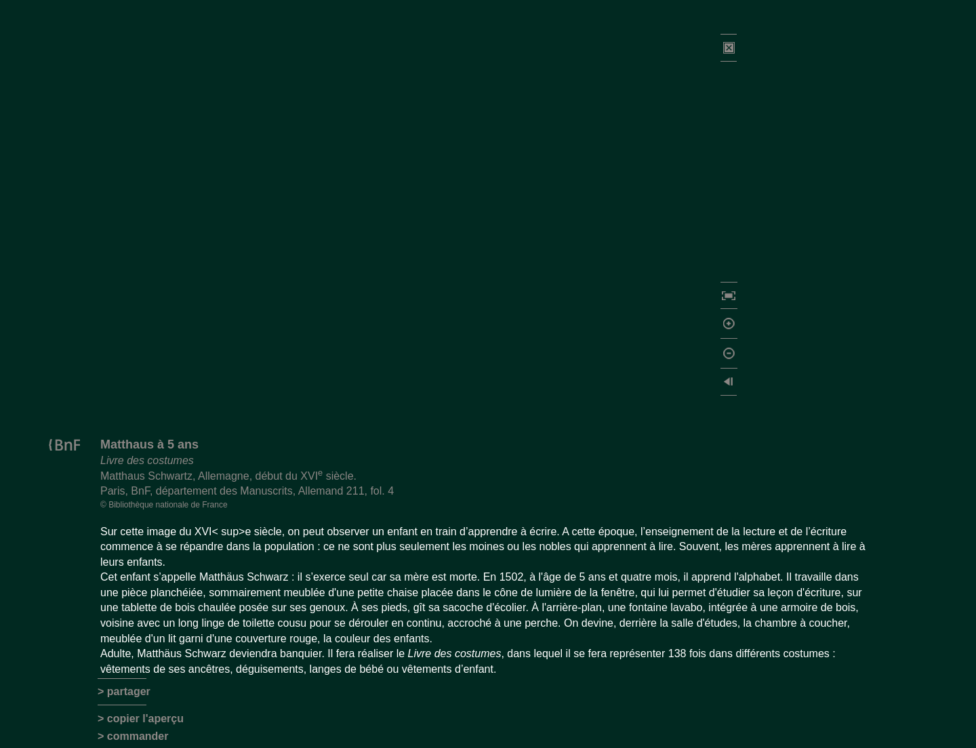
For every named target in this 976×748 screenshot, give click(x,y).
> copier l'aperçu (141, 718)
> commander (133, 736)
